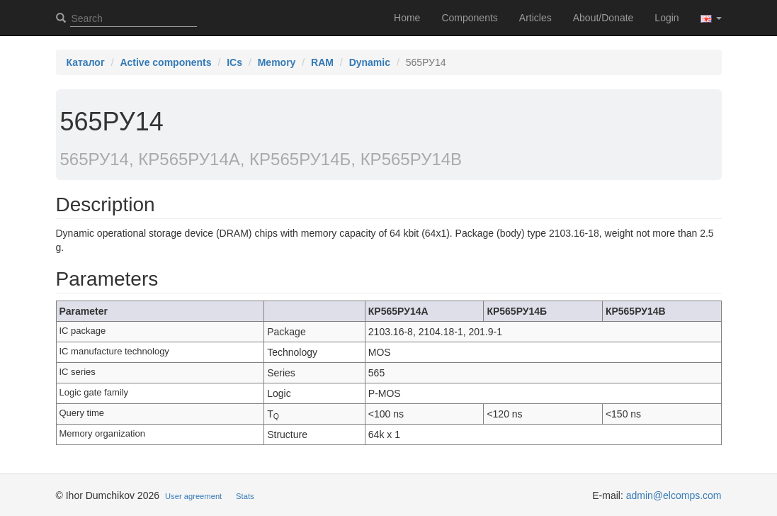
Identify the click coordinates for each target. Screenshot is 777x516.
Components (469, 17)
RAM (322, 62)
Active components (165, 62)
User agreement (193, 496)
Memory (277, 62)
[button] (711, 17)
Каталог (86, 62)
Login (666, 17)
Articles (535, 17)
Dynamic (369, 62)
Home (407, 17)
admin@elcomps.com (674, 495)
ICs (234, 62)
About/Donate (603, 17)
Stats (245, 496)
